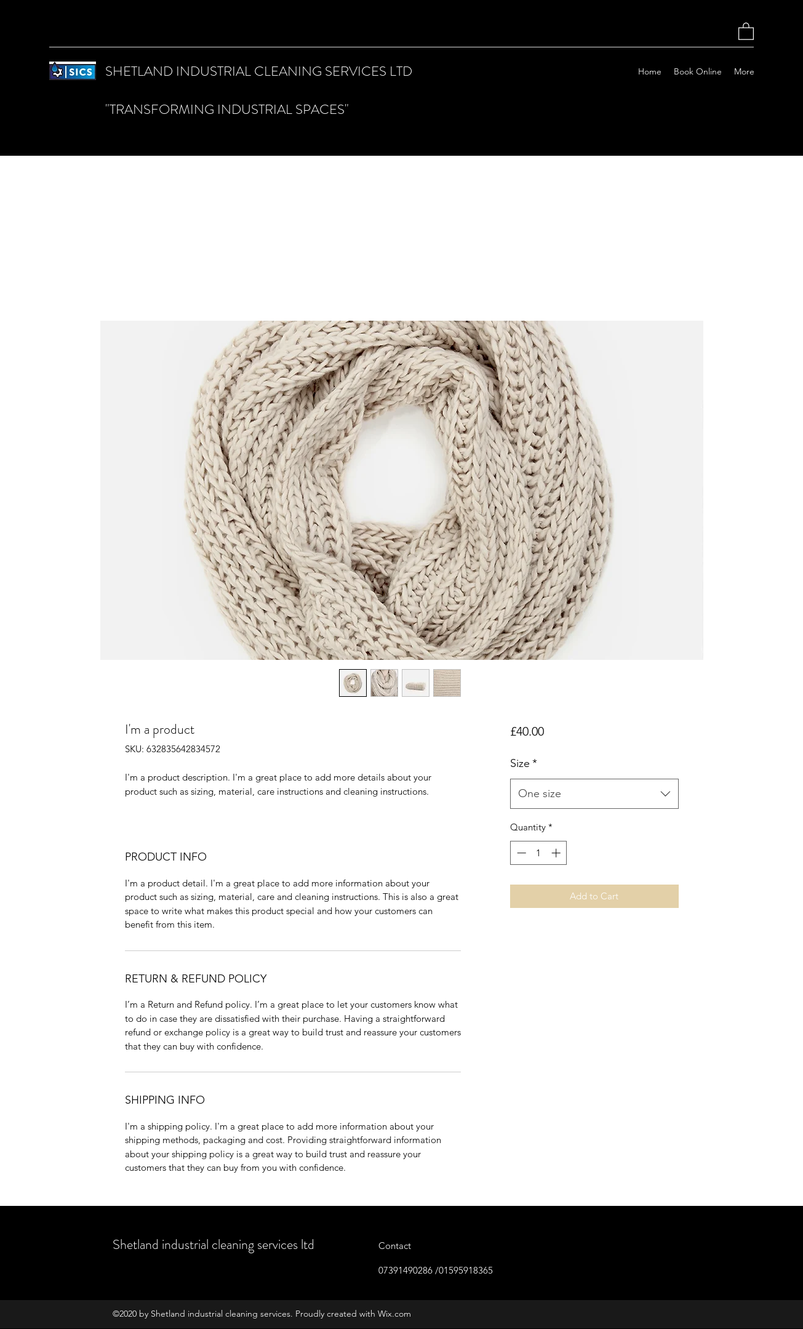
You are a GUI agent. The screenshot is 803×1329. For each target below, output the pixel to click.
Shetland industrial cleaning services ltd (213, 1244)
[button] (746, 31)
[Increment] (557, 852)
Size (523, 763)
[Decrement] (520, 852)
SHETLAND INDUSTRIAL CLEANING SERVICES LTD (258, 71)
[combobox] (594, 794)
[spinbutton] (539, 852)
